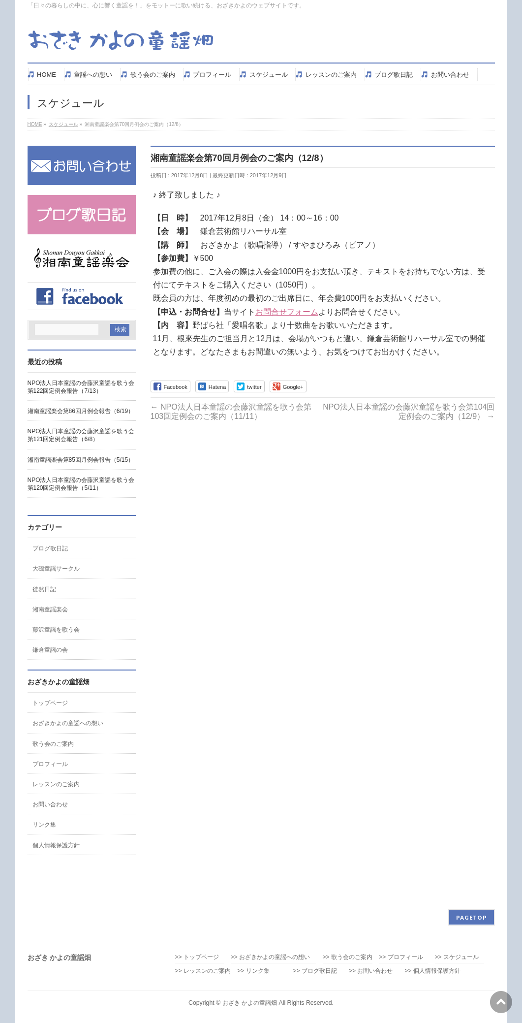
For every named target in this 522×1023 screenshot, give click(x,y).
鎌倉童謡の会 (50, 649)
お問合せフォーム (286, 312)
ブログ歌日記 (50, 548)
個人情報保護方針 (56, 845)
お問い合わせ (50, 804)
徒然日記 (44, 589)
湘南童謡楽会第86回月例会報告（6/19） (81, 411)
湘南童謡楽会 (50, 609)
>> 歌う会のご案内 (347, 957)
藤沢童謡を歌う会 (56, 629)
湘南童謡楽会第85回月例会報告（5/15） (81, 459)
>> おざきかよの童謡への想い (273, 957)
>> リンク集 (253, 971)
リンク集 (44, 824)
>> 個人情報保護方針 (432, 971)
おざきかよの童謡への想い (67, 723)
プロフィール (50, 764)
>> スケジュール (457, 957)
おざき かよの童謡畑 (249, 1002)
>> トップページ (197, 957)
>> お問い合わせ (371, 971)
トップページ (50, 703)
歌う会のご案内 (53, 743)
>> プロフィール (401, 957)
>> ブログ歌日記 (315, 971)
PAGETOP (471, 917)
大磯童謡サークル (56, 568)
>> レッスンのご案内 (203, 971)
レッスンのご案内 (56, 784)
